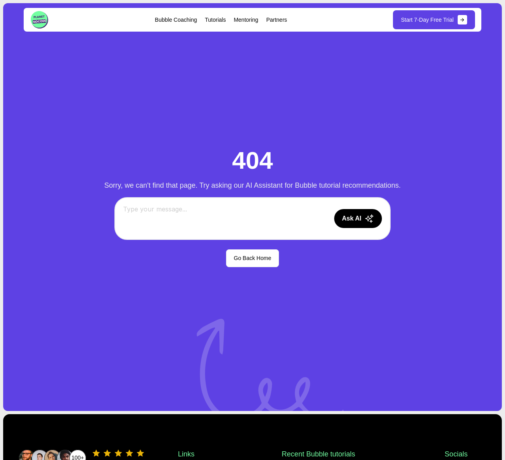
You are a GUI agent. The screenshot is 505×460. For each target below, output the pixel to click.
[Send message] (358, 218)
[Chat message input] (225, 218)
